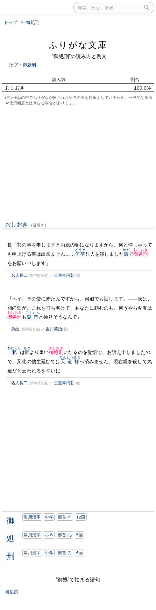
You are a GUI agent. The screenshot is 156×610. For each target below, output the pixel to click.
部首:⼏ (65, 535)
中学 (49, 517)
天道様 (70, 361)
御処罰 (11, 591)
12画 (80, 517)
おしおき (25, 224)
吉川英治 (54, 329)
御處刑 (29, 64)
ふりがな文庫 (78, 45)
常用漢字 (32, 517)
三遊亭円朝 (64, 275)
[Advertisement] (78, 162)
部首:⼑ (65, 552)
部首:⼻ (65, 517)
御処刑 (140, 254)
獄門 (32, 317)
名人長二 (19, 275)
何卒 (80, 254)
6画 (79, 552)
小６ (49, 535)
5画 (79, 535)
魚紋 (15, 329)
